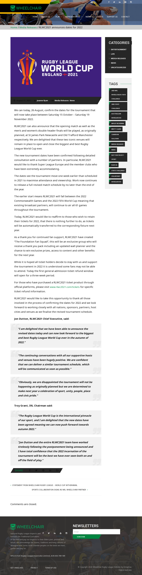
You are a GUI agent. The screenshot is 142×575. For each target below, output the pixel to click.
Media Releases (29, 27)
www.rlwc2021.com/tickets (65, 287)
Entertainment (119, 49)
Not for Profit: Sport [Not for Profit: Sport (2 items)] (117, 161)
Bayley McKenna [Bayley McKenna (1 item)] (117, 126)
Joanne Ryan (42, 100)
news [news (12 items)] (113, 154)
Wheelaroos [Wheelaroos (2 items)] (116, 187)
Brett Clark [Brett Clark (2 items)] (116, 132)
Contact (125, 17)
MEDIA (88, 17)
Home (35, 17)
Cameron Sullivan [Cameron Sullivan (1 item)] (115, 140)
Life (113, 54)
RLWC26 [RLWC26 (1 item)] (114, 170)
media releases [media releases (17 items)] (117, 148)
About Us (45, 17)
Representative (72, 17)
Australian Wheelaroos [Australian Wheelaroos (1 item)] (116, 118)
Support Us (112, 17)
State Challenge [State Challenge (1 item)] (118, 175)
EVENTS (99, 17)
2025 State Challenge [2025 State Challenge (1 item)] (115, 107)
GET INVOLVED (16, 564)
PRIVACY (34, 564)
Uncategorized (118, 67)
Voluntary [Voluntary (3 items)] (115, 181)
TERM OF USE (50, 564)
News (72, 100)
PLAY (58, 17)
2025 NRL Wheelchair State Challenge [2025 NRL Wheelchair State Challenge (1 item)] (118, 95)
